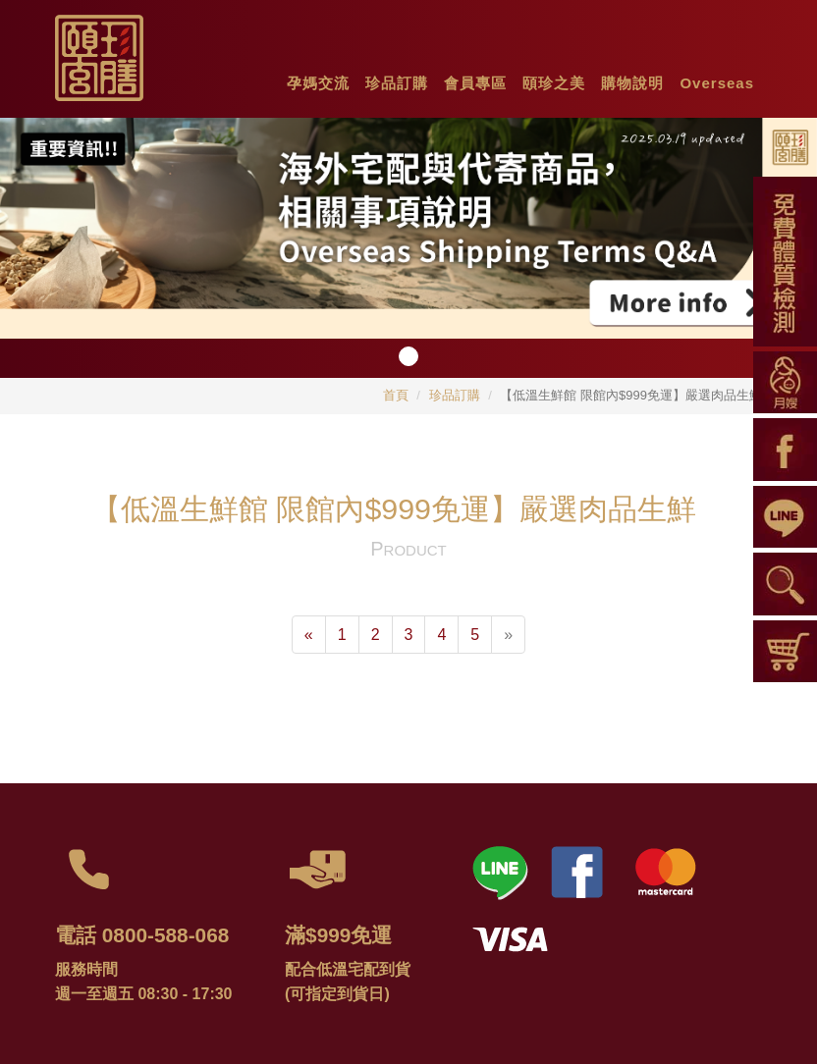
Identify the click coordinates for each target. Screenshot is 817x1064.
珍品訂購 (454, 395)
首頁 (395, 395)
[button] (318, 78)
